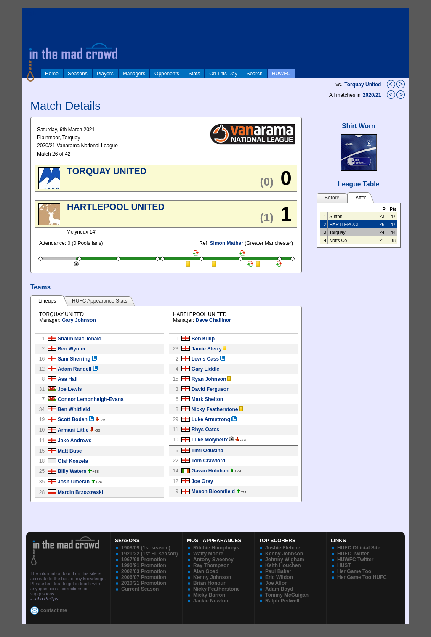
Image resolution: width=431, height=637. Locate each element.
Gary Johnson (79, 320)
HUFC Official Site (358, 548)
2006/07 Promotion (143, 577)
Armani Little (73, 430)
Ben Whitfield (74, 409)
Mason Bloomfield (213, 491)
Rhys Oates (205, 430)
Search (255, 74)
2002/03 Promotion (143, 571)
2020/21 (373, 95)
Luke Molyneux (210, 440)
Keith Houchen (283, 565)
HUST (344, 565)
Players (105, 74)
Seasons (78, 74)
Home (52, 74)
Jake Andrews (74, 440)
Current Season (140, 589)
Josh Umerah (74, 482)
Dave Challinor (213, 320)
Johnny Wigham (284, 560)
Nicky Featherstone (215, 409)
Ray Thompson (211, 565)
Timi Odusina (207, 451)
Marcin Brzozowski (80, 492)
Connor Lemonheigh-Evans (91, 399)
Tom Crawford (208, 461)
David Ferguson (211, 389)
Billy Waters (72, 471)
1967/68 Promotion (143, 560)
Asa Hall (67, 379)
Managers (134, 74)
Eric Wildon (279, 577)
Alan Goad (205, 571)
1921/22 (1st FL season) (149, 554)
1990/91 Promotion (143, 565)
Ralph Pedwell (282, 601)
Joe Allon (276, 583)
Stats (194, 74)
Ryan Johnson (209, 379)
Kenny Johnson (212, 577)
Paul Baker (278, 571)
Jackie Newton (210, 601)
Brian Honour (209, 583)
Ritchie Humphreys (216, 548)
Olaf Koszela (73, 461)
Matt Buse (70, 451)
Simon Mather (226, 243)
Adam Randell (74, 369)
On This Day (223, 74)
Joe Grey (202, 481)
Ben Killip (203, 339)
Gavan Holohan (210, 471)
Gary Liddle (205, 369)
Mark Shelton (207, 399)
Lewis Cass (205, 359)
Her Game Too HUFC (362, 577)
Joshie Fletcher (283, 548)
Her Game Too (354, 571)
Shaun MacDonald (79, 339)
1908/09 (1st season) (145, 548)
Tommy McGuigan (287, 595)
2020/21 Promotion (143, 583)
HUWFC (281, 74)
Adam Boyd (279, 589)
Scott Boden (73, 419)
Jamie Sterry (207, 349)
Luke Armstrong (211, 419)
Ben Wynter (71, 349)
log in (30, 13)
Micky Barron (209, 595)
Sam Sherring (74, 359)
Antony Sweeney (213, 560)
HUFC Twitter (353, 554)
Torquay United (362, 85)
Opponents (166, 74)
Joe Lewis (70, 389)
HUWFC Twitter (355, 560)
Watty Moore (208, 554)
